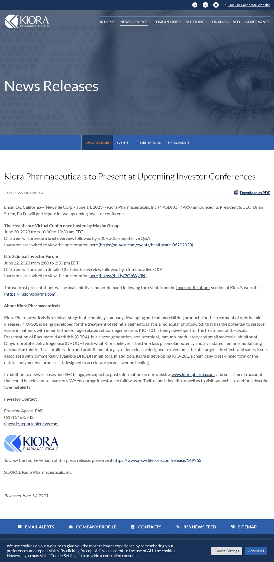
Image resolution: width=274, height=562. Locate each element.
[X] (205, 4)
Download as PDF (252, 192)
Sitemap (243, 529)
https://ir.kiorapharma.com (30, 294)
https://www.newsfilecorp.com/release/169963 (157, 462)
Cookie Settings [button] (227, 551)
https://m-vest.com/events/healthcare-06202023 (146, 244)
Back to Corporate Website (249, 4)
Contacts (146, 529)
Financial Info (226, 22)
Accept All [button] (256, 551)
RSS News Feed (196, 529)
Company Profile (92, 529)
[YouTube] (216, 4)
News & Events (134, 22)
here (93, 244)
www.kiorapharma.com (193, 375)
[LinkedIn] (195, 4)
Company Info (167, 22)
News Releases (97, 142)
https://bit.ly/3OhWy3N (122, 276)
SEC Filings (196, 22)
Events (122, 142)
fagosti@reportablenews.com (31, 425)
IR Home (107, 22)
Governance (257, 22)
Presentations (148, 142)
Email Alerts (178, 142)
